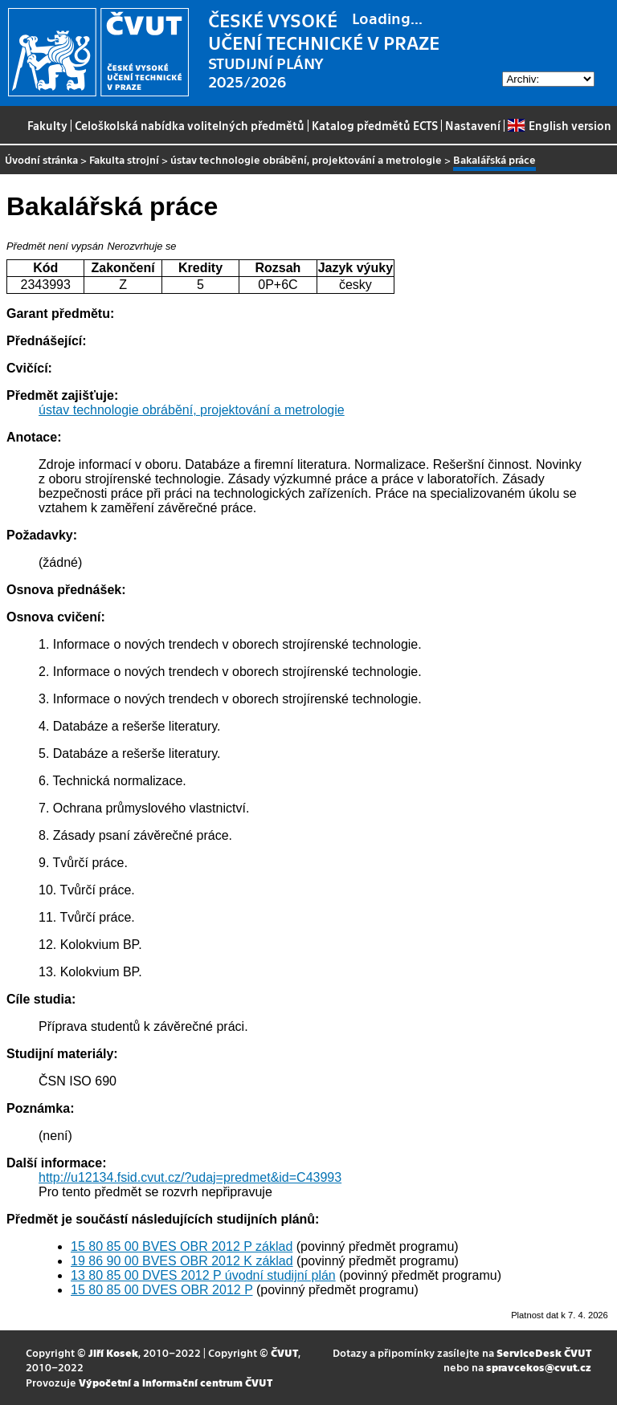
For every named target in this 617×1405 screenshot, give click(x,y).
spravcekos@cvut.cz (538, 1367)
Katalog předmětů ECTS (375, 125)
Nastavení (473, 125)
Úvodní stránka (41, 159)
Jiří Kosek (113, 1352)
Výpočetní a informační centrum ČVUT (175, 1382)
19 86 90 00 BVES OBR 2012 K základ (182, 1261)
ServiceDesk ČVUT (543, 1352)
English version (559, 125)
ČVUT (284, 1352)
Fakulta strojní (124, 159)
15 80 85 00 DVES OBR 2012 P (162, 1290)
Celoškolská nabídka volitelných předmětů (189, 125)
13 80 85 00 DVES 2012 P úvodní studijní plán (203, 1275)
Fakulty (47, 125)
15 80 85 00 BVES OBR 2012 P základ (181, 1246)
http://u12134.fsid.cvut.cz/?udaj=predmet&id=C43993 (190, 1177)
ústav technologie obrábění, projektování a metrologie (306, 159)
